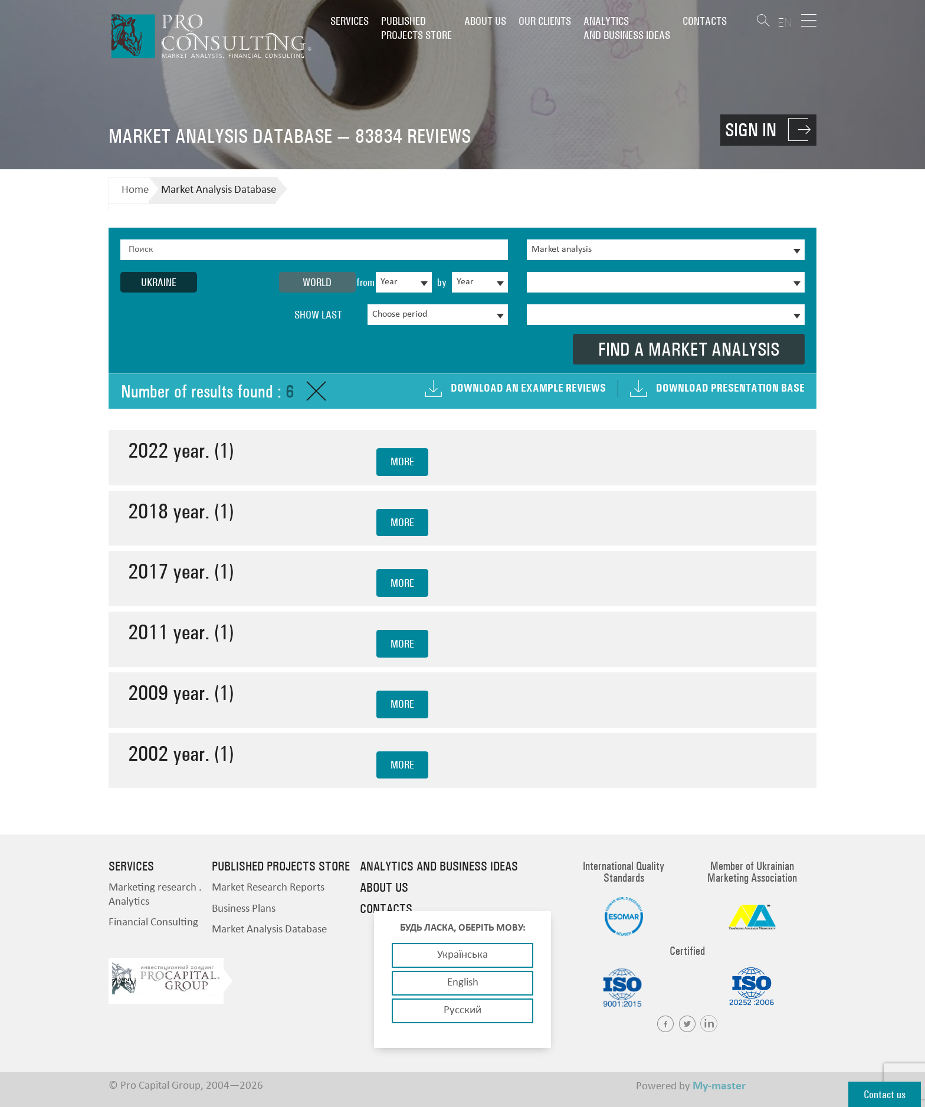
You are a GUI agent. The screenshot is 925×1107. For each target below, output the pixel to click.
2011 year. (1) (181, 632)
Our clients (545, 21)
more (402, 461)
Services (349, 21)
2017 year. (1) (181, 571)
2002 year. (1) (181, 753)
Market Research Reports (268, 888)
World (317, 282)
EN (785, 22)
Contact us (885, 1094)
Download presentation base (730, 388)
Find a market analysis (688, 349)
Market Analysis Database (218, 190)
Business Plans (243, 909)
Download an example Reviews (528, 388)
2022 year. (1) (181, 450)
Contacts (705, 21)
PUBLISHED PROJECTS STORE (416, 28)
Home (135, 190)
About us (485, 21)
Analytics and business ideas (626, 28)
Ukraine (158, 282)
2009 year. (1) (181, 693)
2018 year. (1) (181, 511)
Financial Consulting (153, 922)
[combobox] (404, 282)
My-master (719, 1086)
